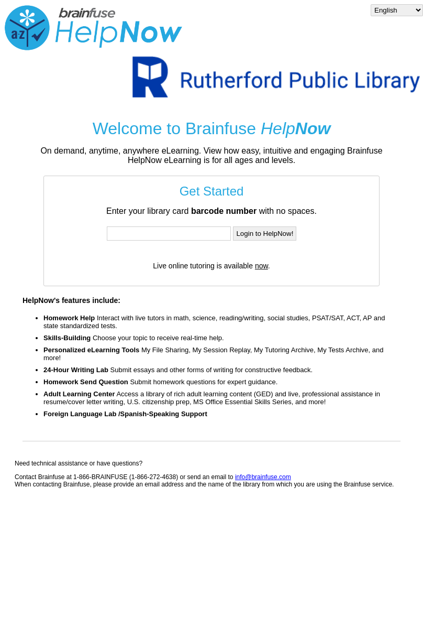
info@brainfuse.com (263, 477)
